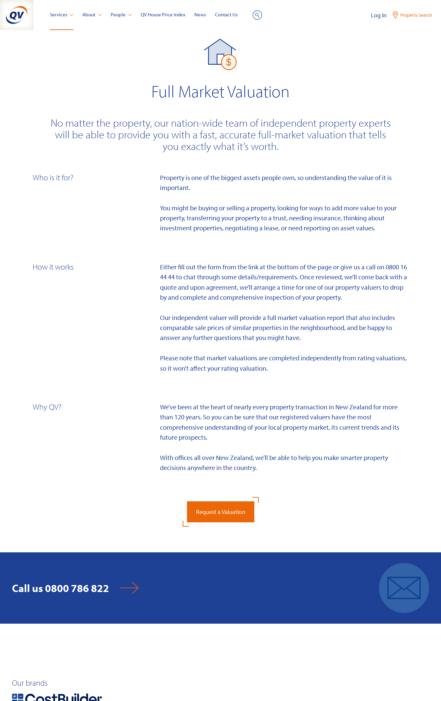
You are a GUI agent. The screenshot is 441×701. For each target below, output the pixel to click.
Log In (379, 15)
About (92, 14)
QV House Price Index (163, 14)
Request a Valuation (220, 512)
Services (62, 14)
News (200, 14)
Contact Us (226, 14)
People (121, 14)
